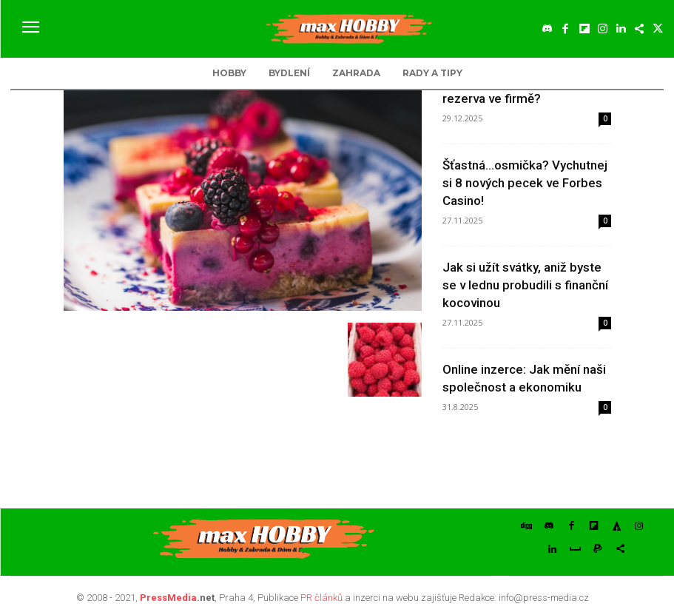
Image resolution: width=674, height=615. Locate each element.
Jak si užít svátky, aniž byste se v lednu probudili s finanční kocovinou (525, 285)
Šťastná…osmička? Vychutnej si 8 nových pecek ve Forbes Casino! (524, 183)
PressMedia (168, 593)
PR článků (321, 593)
